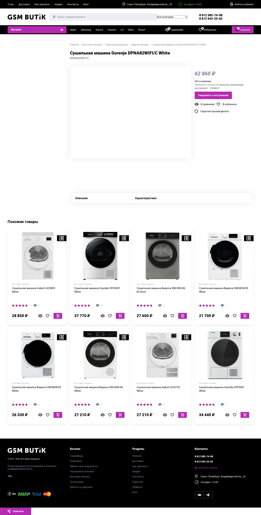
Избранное (207, 29)
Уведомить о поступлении (213, 95)
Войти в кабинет (244, 4)
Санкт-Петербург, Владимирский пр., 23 (149, 4)
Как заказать (42, 4)
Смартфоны (76, 455)
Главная (137, 455)
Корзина (242, 29)
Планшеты (76, 461)
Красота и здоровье (81, 487)
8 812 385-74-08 (210, 15)
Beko (131, 29)
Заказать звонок (208, 467)
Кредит (59, 4)
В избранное (230, 104)
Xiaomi (99, 29)
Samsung (86, 29)
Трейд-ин (137, 487)
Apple (73, 29)
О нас (11, 4)
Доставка (24, 4)
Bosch (141, 29)
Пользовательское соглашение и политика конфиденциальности (32, 467)
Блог (86, 4)
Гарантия (137, 481)
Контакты (73, 4)
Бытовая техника (80, 476)
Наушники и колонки (82, 471)
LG (122, 29)
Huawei (112, 29)
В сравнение (208, 104)
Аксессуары (77, 481)
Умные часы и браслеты (84, 466)
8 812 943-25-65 (210, 18)
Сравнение (174, 29)
